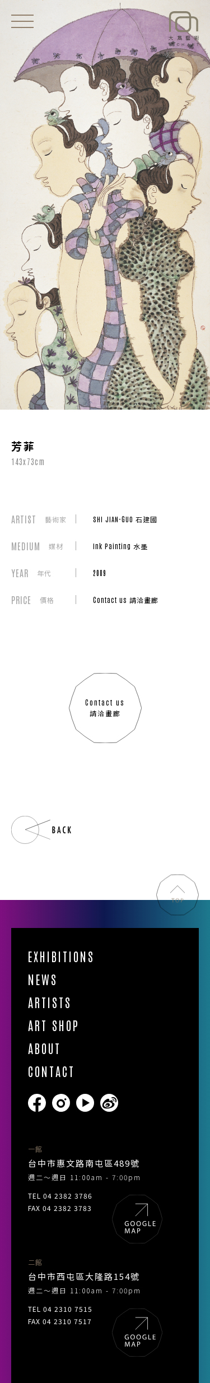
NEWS (43, 979)
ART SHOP (54, 1025)
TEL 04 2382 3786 (60, 1195)
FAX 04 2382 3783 (60, 1208)
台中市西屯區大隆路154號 (84, 1276)
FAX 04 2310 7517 (60, 1321)
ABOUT (44, 1048)
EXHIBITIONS (61, 956)
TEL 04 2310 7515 (60, 1309)
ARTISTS (50, 1002)
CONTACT (51, 1071)
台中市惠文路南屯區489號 (84, 1163)
